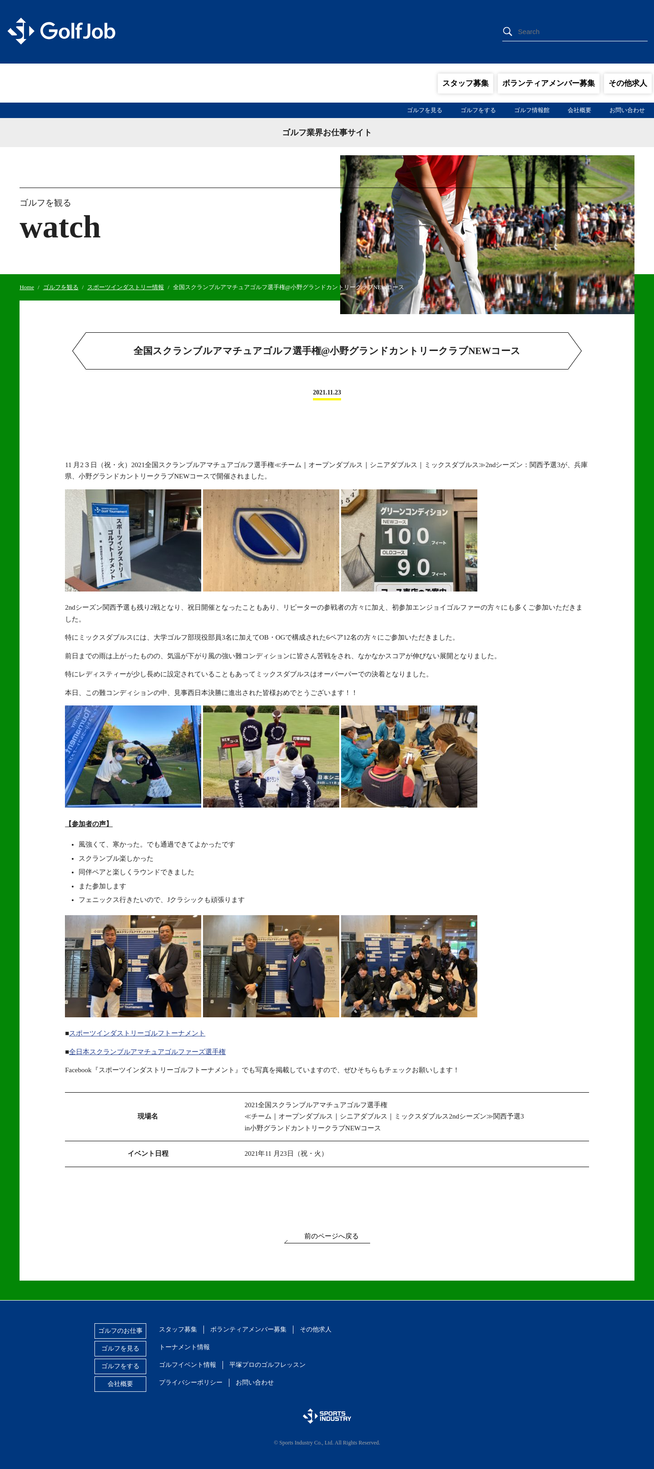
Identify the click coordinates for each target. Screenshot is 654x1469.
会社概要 (579, 110)
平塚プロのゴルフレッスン (267, 1364)
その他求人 (628, 83)
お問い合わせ (627, 110)
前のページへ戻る (331, 1236)
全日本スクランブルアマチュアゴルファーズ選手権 (147, 1051)
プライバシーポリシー (191, 1382)
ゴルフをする (478, 110)
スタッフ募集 (465, 83)
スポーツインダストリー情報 (125, 287)
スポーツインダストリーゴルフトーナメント (137, 1033)
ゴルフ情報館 (532, 110)
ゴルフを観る (61, 287)
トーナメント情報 (184, 1347)
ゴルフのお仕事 (120, 1330)
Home (27, 287)
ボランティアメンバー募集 (548, 83)
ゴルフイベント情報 (187, 1364)
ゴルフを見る (424, 110)
